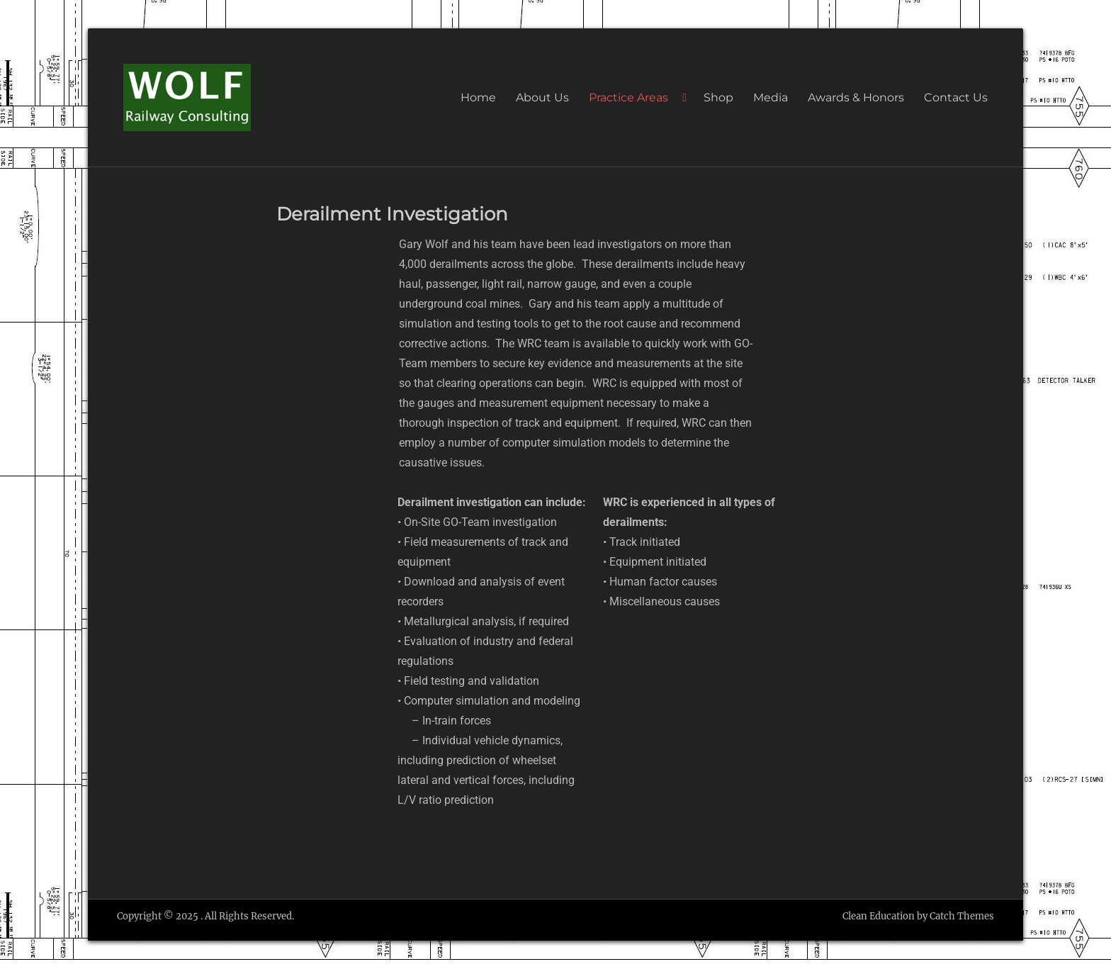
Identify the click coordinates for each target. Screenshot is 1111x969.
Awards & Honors (856, 97)
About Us (542, 97)
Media (770, 97)
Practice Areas (628, 97)
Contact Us (956, 97)
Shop (718, 97)
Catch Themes (962, 916)
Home (478, 97)
